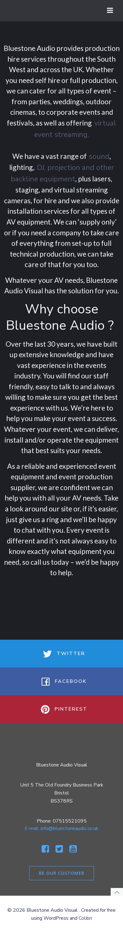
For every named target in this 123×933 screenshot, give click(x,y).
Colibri (85, 918)
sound (99, 156)
